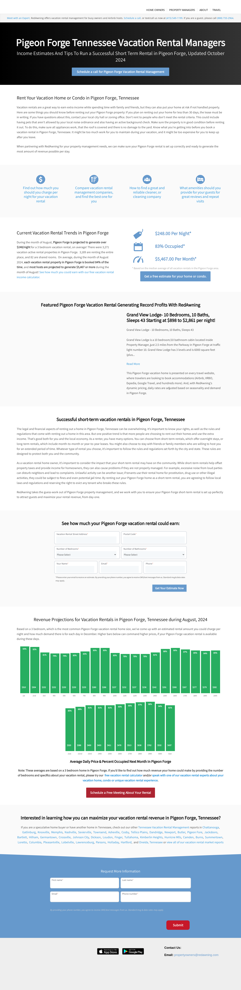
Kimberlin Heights (151, 839)
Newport (170, 834)
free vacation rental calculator (123, 777)
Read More (133, 365)
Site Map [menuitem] (222, 982)
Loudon (108, 839)
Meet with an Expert (18, 24)
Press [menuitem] (166, 982)
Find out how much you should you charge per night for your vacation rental (41, 196)
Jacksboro (210, 834)
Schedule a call (132, 24)
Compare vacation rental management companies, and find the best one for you (93, 196)
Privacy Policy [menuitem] (189, 982)
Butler (181, 834)
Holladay (113, 844)
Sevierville (84, 834)
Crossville (65, 839)
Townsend (99, 834)
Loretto (22, 844)
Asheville (113, 834)
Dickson (96, 839)
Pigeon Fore (194, 834)
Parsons (101, 844)
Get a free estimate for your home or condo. (175, 278)
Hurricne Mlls (173, 839)
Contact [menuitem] (176, 982)
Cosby (125, 834)
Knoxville (43, 834)
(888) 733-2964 (225, 24)
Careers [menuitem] (156, 982)
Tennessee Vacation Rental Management (163, 829)
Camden (188, 839)
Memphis (57, 834)
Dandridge (156, 834)
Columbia (35, 844)
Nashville (70, 834)
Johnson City (81, 839)
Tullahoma (131, 839)
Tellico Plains (139, 834)
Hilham (33, 839)
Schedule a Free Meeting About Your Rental (120, 794)
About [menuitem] (146, 982)
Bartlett (22, 839)
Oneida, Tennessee (151, 844)
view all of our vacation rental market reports (195, 844)
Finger (118, 839)
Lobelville (67, 844)
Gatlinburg (29, 834)
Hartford (126, 844)
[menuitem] (159, 10)
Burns (199, 839)
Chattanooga (211, 829)
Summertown (213, 839)
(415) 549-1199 (174, 24)
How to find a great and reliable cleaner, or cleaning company (147, 194)
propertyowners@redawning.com (196, 956)
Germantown (48, 839)
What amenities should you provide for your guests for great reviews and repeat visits (200, 196)
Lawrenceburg (85, 844)
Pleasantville (51, 844)
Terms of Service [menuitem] (207, 982)
